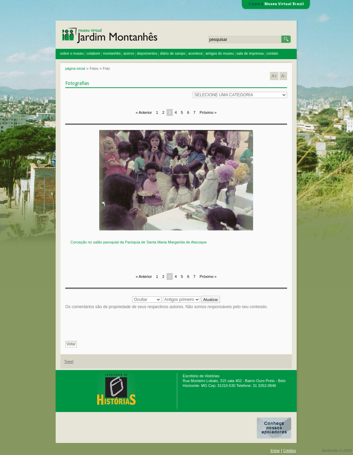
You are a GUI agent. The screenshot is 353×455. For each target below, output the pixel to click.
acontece (195, 53)
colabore (93, 53)
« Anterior (144, 112)
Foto (106, 69)
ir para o (276, 4)
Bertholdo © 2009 (337, 450)
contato (272, 53)
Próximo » (208, 112)
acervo (128, 53)
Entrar (275, 451)
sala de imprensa (250, 53)
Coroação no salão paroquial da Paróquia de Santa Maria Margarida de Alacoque (138, 242)
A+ (274, 76)
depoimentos (147, 53)
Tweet (68, 362)
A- (283, 76)
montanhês (112, 53)
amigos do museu (219, 53)
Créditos (289, 451)
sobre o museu (72, 53)
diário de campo (172, 53)
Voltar (71, 344)
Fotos (94, 69)
